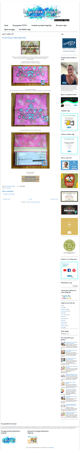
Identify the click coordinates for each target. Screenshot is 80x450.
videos (62, 327)
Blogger (52, 447)
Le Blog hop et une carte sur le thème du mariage (71, 413)
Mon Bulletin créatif (24, 30)
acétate (62, 320)
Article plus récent (6, 199)
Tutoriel (62, 316)
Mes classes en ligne (61, 26)
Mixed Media (8, 187)
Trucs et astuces (64, 314)
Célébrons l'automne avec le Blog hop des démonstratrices (72, 375)
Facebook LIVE (64, 309)
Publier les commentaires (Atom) (33, 202)
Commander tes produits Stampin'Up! (41, 26)
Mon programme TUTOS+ (19, 26)
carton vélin (63, 322)
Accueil (6, 26)
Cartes (62, 307)
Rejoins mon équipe (9, 30)
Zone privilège (64, 318)
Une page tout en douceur (71, 389)
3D (61, 305)
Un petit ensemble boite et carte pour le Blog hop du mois (71, 405)
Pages (62, 312)
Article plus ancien (54, 199)
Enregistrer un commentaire (9, 194)
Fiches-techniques (64, 311)
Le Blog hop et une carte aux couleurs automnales (71, 343)
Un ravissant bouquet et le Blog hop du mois (71, 359)
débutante (63, 323)
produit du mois (64, 325)
